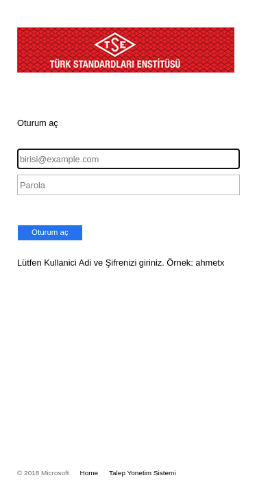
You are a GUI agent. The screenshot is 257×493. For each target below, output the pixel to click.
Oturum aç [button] (50, 232)
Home (89, 473)
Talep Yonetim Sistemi (142, 473)
